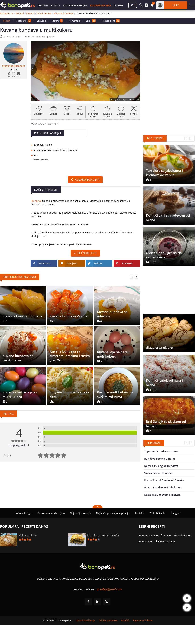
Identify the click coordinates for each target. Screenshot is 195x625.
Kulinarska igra (100, 5)
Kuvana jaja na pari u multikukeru (113, 354)
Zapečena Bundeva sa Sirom (161, 451)
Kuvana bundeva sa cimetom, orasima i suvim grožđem (70, 355)
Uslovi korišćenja (85, 620)
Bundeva (36, 200)
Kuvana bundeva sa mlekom (112, 314)
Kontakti (139, 513)
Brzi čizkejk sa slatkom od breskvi (166, 423)
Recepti (43, 5)
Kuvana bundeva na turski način (18, 358)
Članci (55, 5)
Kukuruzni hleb (28, 535)
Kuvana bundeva (63, 13)
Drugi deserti (44, 13)
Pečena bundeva (165, 541)
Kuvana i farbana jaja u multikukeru (20, 394)
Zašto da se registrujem (51, 513)
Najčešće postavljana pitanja (112, 513)
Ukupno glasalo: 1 (19, 445)
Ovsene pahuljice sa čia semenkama (164, 255)
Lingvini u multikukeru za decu (69, 394)
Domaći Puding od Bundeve (161, 466)
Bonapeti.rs (6, 13)
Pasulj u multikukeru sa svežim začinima (115, 394)
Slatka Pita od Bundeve (158, 473)
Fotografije (23, 20)
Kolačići (125, 620)
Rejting (57, 20)
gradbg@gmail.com (109, 589)
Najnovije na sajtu (80, 513)
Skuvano (41, 20)
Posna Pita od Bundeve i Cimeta (164, 480)
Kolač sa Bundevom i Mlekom (162, 494)
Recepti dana (111, 20)
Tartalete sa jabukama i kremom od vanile (164, 172)
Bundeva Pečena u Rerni (159, 458)
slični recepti (87, 253)
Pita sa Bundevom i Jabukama (162, 487)
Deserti (30, 13)
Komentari (74, 20)
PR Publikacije (157, 513)
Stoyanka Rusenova (13, 66)
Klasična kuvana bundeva (22, 316)
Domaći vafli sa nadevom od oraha (168, 217)
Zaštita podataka (108, 620)
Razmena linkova (142, 620)
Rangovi (175, 513)
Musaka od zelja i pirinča (103, 535)
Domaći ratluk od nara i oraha (164, 382)
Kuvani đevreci (182, 535)
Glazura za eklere (159, 347)
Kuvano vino (146, 541)
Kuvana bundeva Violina (68, 316)
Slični (91, 20)
